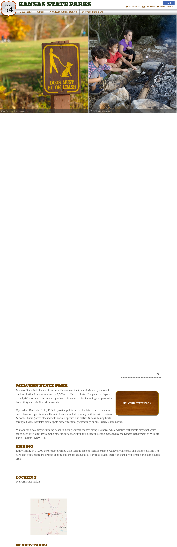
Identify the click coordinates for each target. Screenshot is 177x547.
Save (171, 7)
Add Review (133, 7)
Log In (169, 2)
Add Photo (148, 7)
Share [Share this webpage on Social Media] (161, 7)
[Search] (139, 375)
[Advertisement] (43, 375)
